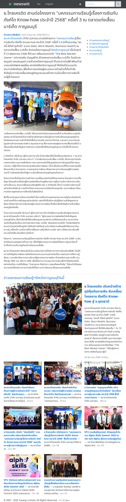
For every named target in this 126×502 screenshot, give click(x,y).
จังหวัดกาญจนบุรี (60, 50)
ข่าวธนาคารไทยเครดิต (99, 47)
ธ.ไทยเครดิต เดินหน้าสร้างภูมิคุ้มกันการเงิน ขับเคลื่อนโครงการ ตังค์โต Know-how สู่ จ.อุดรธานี (103, 294)
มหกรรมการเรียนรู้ (66, 38)
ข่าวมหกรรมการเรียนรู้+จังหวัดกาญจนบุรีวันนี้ (34, 277)
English (49, 4)
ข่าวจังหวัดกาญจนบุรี (98, 43)
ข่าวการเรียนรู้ (95, 50)
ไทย (38, 4)
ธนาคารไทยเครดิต (13, 38)
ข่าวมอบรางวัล (95, 54)
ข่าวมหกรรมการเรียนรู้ (99, 40)
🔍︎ (118, 4)
